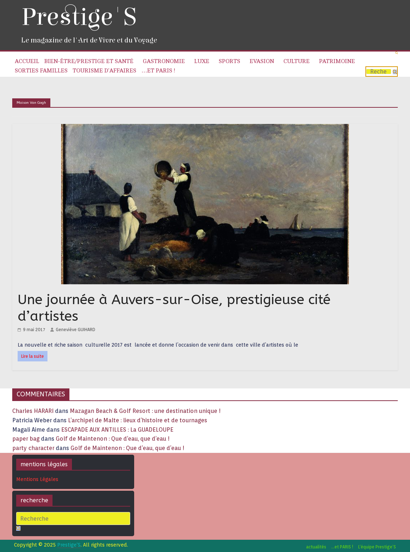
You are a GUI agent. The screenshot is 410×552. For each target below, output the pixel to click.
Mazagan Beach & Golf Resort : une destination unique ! (145, 411)
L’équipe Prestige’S (377, 546)
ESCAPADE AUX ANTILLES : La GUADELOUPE (117, 429)
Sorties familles (41, 70)
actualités (316, 546)
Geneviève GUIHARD (75, 329)
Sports (229, 61)
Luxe (201, 61)
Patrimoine (337, 61)
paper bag (26, 438)
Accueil (27, 61)
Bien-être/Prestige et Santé (88, 61)
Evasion (262, 61)
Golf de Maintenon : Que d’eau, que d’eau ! (113, 438)
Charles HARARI (33, 411)
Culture (296, 61)
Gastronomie (164, 61)
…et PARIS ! (158, 70)
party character (33, 448)
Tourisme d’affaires (104, 70)
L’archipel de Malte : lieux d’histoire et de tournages (138, 420)
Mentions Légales (37, 479)
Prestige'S (78, 17)
